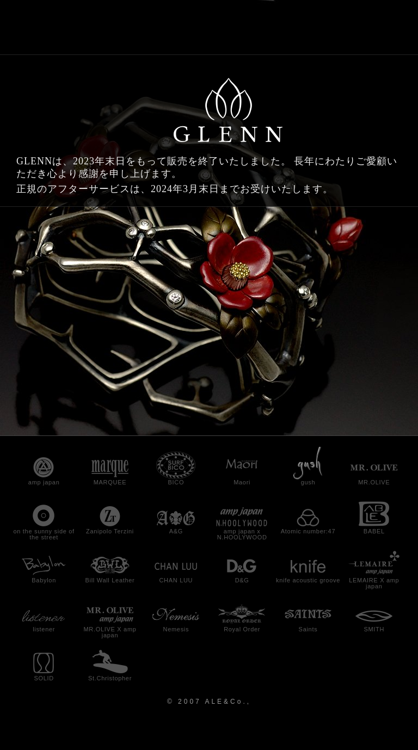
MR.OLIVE (374, 482)
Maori (241, 482)
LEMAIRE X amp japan (374, 583)
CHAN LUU (176, 580)
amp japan (44, 482)
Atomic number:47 (308, 531)
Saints (308, 629)
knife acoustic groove (308, 580)
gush (308, 482)
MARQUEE (110, 482)
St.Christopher (110, 678)
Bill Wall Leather (110, 580)
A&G (176, 531)
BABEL (374, 531)
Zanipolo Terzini (110, 531)
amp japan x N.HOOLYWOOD (242, 534)
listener (44, 629)
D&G (242, 580)
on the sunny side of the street (43, 534)
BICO (176, 482)
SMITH (374, 629)
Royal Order (242, 629)
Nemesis (176, 629)
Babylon (44, 580)
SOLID (44, 678)
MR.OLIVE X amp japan (109, 632)
